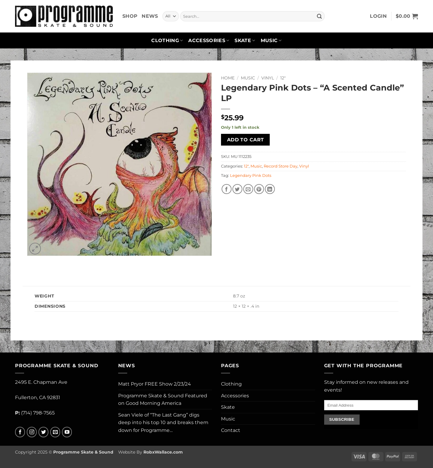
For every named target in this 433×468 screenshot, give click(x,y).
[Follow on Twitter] (43, 432)
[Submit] (319, 16)
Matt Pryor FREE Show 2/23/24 (154, 384)
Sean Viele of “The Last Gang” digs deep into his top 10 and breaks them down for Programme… (163, 422)
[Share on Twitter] (237, 189)
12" (283, 77)
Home (228, 77)
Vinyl (267, 77)
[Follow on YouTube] (67, 432)
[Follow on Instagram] (32, 432)
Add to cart (245, 140)
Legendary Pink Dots (250, 175)
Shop (129, 16)
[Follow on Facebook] (20, 432)
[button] (378, 16)
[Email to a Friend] (248, 189)
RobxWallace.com (163, 452)
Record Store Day (280, 166)
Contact (230, 430)
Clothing (167, 41)
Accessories (208, 41)
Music (271, 41)
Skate (245, 41)
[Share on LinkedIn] (270, 189)
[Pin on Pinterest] (259, 189)
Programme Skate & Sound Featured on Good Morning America (162, 399)
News (150, 16)
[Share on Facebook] (227, 189)
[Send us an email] (55, 432)
